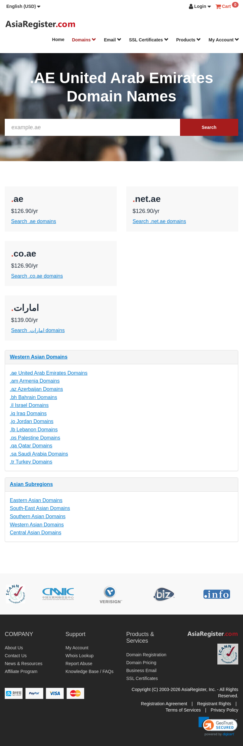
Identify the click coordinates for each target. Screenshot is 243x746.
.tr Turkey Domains (31, 461)
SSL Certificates (149, 39)
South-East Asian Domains (40, 508)
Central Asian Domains (35, 532)
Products (188, 39)
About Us (14, 647)
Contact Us (16, 655)
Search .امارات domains (38, 330)
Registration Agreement (164, 703)
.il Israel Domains (29, 405)
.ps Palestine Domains (35, 437)
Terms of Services (183, 710)
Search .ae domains (33, 221)
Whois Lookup (79, 655)
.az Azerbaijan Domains (36, 389)
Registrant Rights (214, 703)
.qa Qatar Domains (31, 445)
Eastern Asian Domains (36, 500)
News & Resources (23, 663)
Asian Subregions (31, 484)
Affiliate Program (21, 671)
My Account (224, 39)
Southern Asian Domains (37, 516)
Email (112, 39)
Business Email (141, 670)
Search (209, 127)
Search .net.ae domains (159, 221)
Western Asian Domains (38, 357)
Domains (84, 39)
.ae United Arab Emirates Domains (48, 373)
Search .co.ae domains (37, 276)
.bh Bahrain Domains (33, 397)
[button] (23, 6)
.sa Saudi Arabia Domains (39, 454)
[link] (218, 726)
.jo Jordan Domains (31, 421)
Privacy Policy (224, 710)
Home (58, 39)
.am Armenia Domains (34, 381)
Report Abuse (78, 663)
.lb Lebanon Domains (34, 429)
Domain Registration (146, 654)
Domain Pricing (141, 662)
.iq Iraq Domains (28, 413)
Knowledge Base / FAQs (89, 671)
